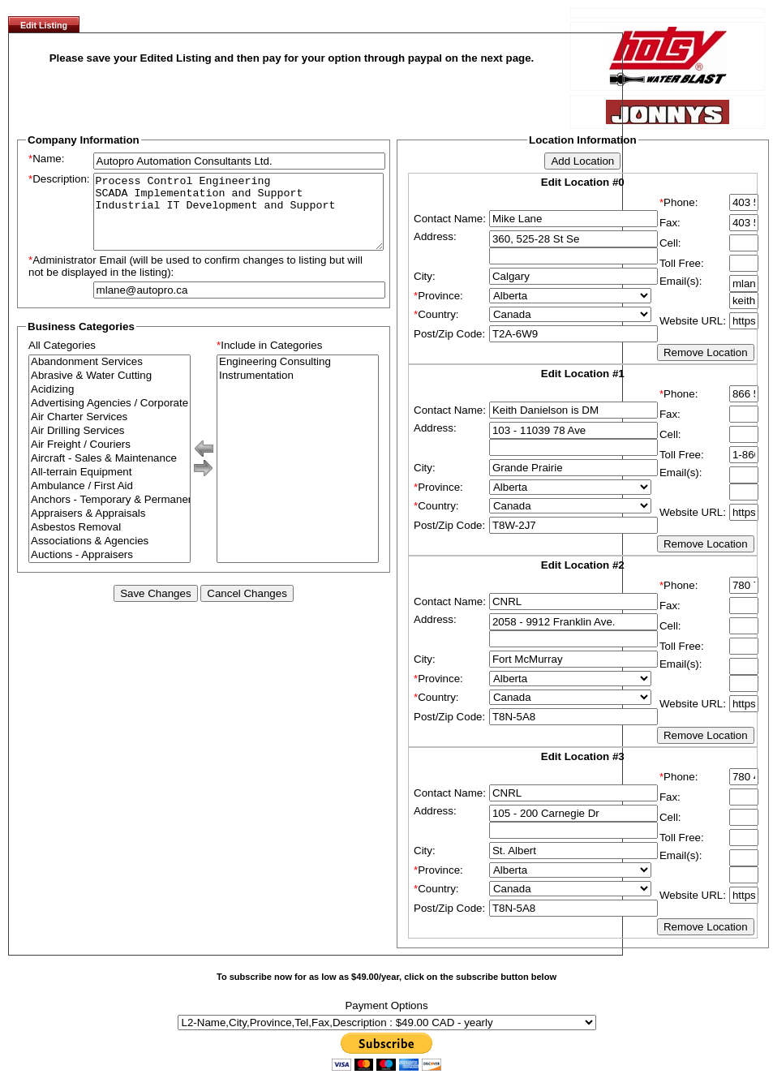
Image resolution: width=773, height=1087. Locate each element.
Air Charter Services (109, 432)
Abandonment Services (109, 377)
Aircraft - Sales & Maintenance (109, 473)
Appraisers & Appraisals (109, 528)
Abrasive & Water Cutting (109, 390)
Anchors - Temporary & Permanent (109, 515)
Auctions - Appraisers (109, 570)
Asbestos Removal (109, 542)
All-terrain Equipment (109, 487)
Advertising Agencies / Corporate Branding (109, 418)
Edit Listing (43, 25)
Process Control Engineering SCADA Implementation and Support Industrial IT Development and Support (238, 219)
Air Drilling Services (109, 446)
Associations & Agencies (109, 556)
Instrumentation (297, 390)
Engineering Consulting (297, 377)
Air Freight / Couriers (109, 459)
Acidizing (109, 404)
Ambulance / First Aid (109, 501)
